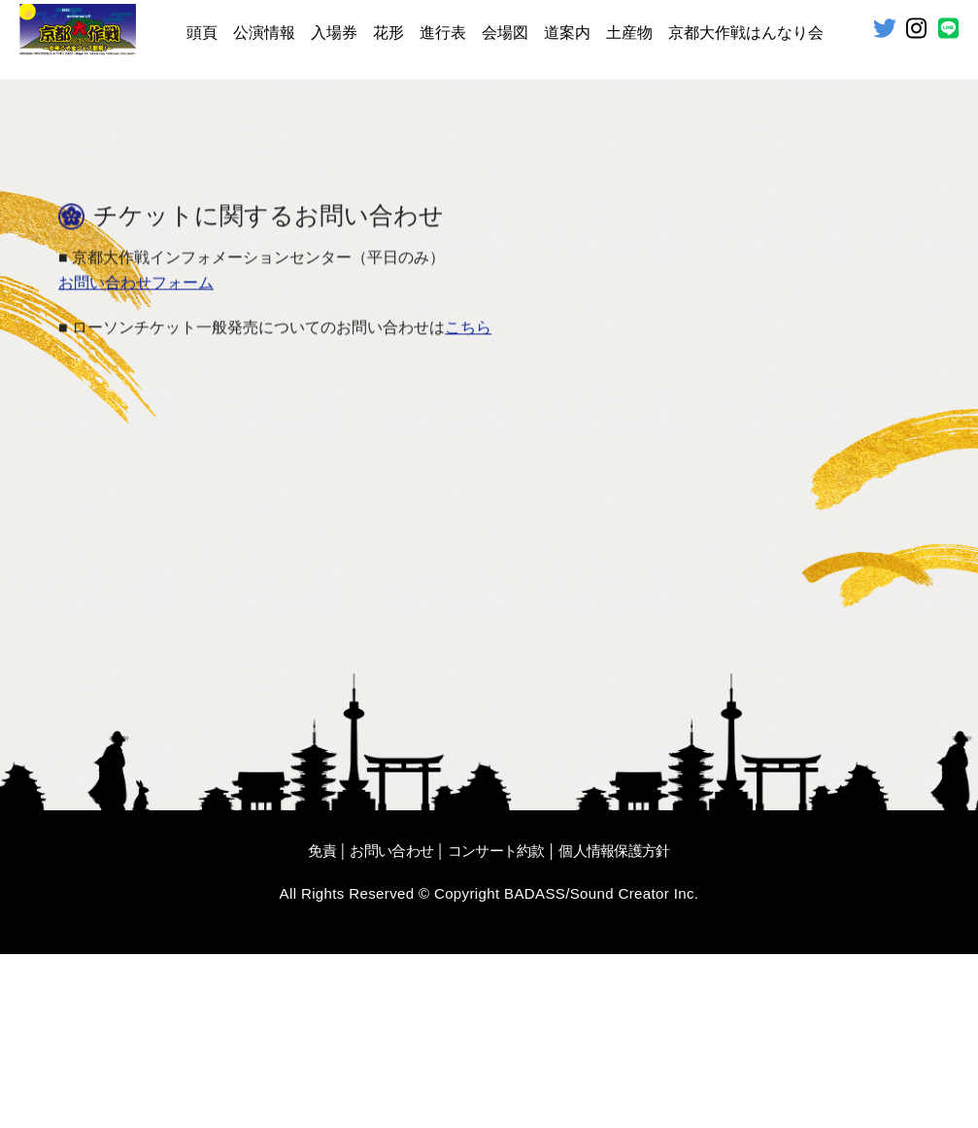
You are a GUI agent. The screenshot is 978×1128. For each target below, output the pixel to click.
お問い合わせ (391, 1024)
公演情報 (264, 32)
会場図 (505, 32)
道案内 (567, 32)
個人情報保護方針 (613, 1024)
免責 (322, 1024)
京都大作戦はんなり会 (746, 32)
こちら (468, 502)
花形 (388, 32)
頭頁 (202, 32)
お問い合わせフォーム (136, 458)
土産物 (629, 32)
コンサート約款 (496, 1024)
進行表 (443, 32)
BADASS (534, 1067)
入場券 (334, 32)
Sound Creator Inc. (634, 1067)
